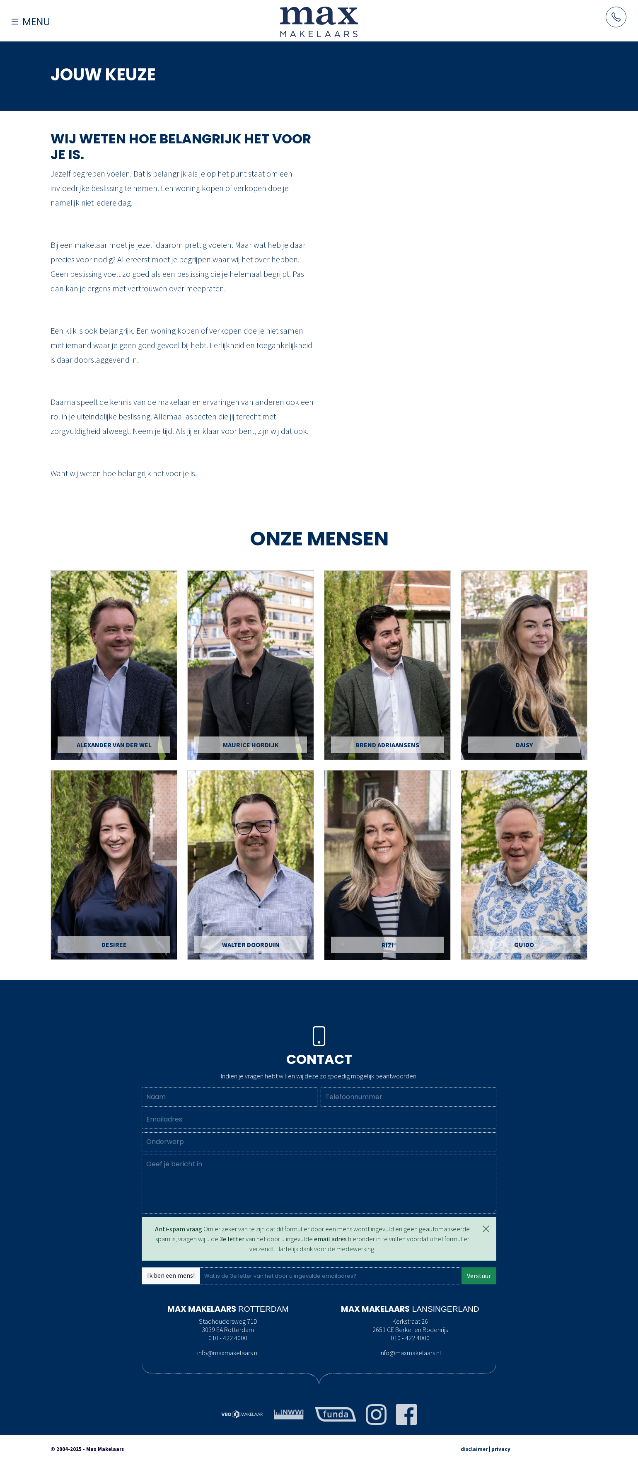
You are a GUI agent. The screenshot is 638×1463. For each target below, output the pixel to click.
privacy (500, 1449)
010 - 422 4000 (227, 1338)
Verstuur (479, 1276)
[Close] (486, 1228)
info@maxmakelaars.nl (228, 1353)
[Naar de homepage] (319, 21)
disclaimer (474, 1449)
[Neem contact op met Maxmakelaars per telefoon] (616, 17)
